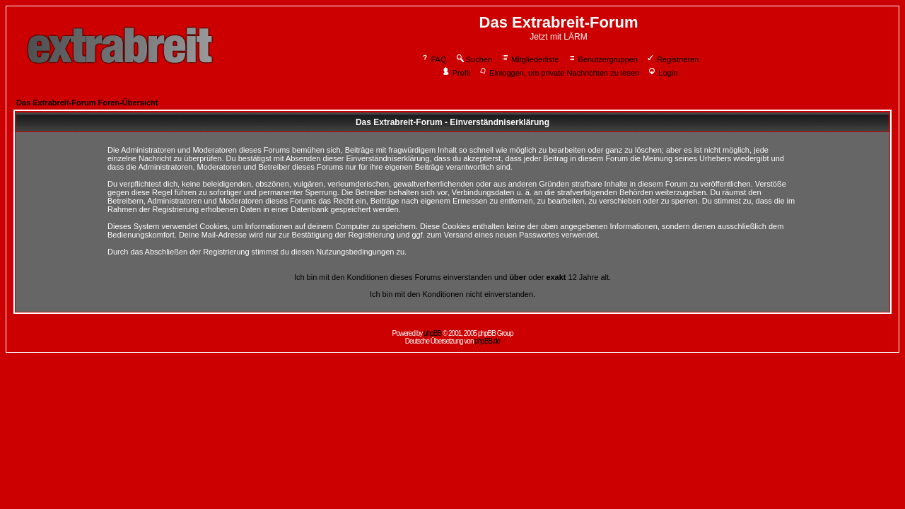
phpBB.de (487, 341)
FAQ (434, 59)
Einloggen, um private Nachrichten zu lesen (559, 73)
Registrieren (672, 59)
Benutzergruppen (603, 59)
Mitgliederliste (530, 59)
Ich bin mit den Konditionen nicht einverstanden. (452, 294)
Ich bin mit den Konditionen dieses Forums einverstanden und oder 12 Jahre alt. (452, 277)
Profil (456, 73)
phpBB (432, 333)
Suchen (473, 59)
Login (662, 73)
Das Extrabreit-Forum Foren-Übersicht (87, 102)
